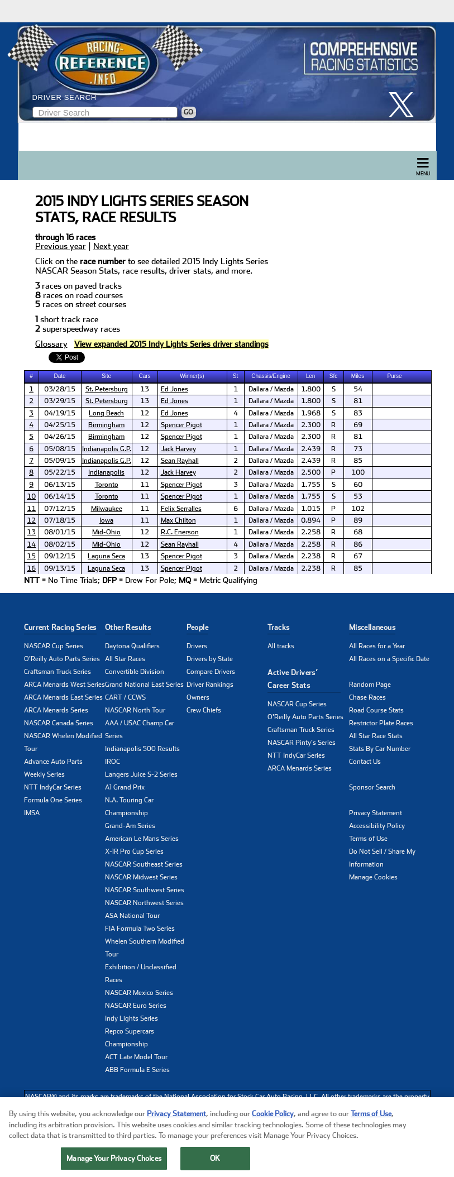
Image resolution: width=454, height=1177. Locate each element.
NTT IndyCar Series (53, 787)
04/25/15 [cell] (59, 425)
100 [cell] (358, 472)
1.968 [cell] (311, 413)
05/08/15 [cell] (59, 449)
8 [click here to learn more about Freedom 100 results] (31, 472)
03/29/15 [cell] (59, 401)
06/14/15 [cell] (59, 496)
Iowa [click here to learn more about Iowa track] (106, 520)
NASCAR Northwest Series (144, 903)
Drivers (197, 646)
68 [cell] (357, 532)
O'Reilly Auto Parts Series (62, 659)
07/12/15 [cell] (59, 509)
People (197, 627)
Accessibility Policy (377, 826)
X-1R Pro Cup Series (134, 851)
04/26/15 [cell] (59, 437)
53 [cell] (357, 496)
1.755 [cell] (311, 485)
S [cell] (334, 389)
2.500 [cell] (311, 472)
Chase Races (367, 697)
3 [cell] (235, 485)
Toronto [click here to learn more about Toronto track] (106, 485)
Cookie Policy (273, 1122)
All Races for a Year (377, 646)
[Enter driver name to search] (105, 112)
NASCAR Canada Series (58, 723)
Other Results (128, 627)
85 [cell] (357, 461)
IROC (112, 761)
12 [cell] (144, 413)
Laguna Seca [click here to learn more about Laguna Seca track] (106, 556)
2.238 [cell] (311, 556)
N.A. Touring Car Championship (129, 806)
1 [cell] (235, 389)
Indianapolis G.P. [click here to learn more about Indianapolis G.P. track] (106, 449)
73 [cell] (357, 449)
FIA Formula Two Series (140, 928)
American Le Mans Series (142, 839)
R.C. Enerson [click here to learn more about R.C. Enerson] (180, 532)
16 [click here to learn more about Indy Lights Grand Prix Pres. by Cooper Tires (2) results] (31, 568)
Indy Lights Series (131, 1018)
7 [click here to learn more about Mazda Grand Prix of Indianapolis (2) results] (31, 461)
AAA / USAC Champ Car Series (139, 729)
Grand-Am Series (130, 826)
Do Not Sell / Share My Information (382, 858)
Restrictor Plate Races (381, 723)
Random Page (370, 684)
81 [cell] (357, 401)
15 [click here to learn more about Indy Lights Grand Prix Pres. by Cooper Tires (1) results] (31, 556)
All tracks (280, 646)
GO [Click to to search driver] (188, 112)
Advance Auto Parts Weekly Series (53, 768)
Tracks (278, 627)
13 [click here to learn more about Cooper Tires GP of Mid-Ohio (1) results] (31, 532)
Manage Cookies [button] (373, 877)
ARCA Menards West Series (64, 684)
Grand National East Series (144, 684)
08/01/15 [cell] (59, 532)
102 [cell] (358, 509)
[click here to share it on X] (405, 104)
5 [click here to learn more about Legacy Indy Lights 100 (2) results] (31, 437)
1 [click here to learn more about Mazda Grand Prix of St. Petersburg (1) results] (31, 389)
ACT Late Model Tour (136, 1057)
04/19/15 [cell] (59, 413)
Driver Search (64, 97)
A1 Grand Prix (125, 787)
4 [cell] (235, 413)
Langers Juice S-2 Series (141, 774)
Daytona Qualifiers (132, 646)
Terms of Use (368, 839)
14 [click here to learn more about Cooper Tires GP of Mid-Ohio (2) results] (31, 544)
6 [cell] (235, 509)
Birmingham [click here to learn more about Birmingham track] (106, 425)
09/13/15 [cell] (59, 568)
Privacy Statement (375, 813)
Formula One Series (53, 800)
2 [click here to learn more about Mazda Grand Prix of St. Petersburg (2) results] (31, 401)
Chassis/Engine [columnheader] (270, 376)
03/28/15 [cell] (59, 389)
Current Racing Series (60, 627)
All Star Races (125, 659)
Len (311, 376)
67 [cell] (357, 556)
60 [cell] (357, 485)
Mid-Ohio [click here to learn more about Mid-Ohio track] (106, 532)
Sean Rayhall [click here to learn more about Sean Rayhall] (180, 461)
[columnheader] (32, 376)
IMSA (32, 813)
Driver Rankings (210, 684)
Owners (198, 697)
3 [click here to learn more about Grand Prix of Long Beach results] (31, 413)
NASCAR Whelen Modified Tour (63, 742)
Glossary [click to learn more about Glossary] (51, 344)
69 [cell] (357, 425)
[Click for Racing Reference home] (224, 72)
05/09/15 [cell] (59, 461)
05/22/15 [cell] (59, 472)
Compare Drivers (211, 672)
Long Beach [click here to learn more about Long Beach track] (106, 413)
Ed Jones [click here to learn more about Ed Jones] (174, 389)
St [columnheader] (235, 376)
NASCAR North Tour (135, 710)
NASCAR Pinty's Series (301, 743)
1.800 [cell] (311, 389)
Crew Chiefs (204, 710)
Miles (357, 376)
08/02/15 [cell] (59, 544)
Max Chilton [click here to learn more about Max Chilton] (178, 520)
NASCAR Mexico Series (139, 993)
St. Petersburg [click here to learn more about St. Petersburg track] (106, 389)
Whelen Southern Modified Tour (144, 947)
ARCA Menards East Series (63, 697)
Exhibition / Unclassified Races (140, 973)
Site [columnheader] (106, 376)
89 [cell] (357, 520)
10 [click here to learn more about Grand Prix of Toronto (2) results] (31, 496)
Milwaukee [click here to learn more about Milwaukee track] (106, 509)
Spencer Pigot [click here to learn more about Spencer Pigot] (181, 425)
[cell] (32, 389)
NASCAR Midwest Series (141, 877)
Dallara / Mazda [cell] (271, 389)
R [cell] (333, 425)
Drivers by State (210, 659)
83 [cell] (357, 413)
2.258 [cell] (311, 532)
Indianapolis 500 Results (142, 749)
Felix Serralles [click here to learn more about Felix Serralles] (181, 509)
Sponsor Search (372, 787)
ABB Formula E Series (137, 1070)
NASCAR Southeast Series (144, 864)
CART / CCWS (125, 697)
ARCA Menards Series (56, 710)
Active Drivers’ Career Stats (292, 679)
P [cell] (333, 472)
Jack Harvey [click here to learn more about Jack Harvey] (178, 449)
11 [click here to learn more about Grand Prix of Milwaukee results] (31, 509)
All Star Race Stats (376, 736)
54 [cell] (357, 389)
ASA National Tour (132, 916)
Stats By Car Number (379, 749)
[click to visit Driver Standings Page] (171, 344)
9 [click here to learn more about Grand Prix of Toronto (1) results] (31, 485)
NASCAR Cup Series (53, 646)
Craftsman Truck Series (57, 672)
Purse (394, 376)
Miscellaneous (372, 627)
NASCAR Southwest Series (144, 890)
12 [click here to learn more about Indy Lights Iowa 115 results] (31, 520)
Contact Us (365, 761)
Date (59, 376)
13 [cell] (144, 389)
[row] (227, 580)
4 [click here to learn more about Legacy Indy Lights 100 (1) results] (31, 425)
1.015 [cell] (311, 509)
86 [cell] (357, 544)
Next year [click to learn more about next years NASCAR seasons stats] (111, 246)
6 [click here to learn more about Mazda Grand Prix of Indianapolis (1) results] (31, 449)
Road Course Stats (376, 710)
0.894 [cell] (311, 520)
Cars (144, 376)
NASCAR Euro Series (135, 1005)
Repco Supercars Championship (129, 1037)
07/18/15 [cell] (59, 520)
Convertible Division (134, 672)
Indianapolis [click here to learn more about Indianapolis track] (106, 472)
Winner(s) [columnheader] (192, 376)
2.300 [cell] (311, 425)
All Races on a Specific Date (389, 659)
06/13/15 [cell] (59, 485)
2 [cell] (235, 461)
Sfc (333, 376)
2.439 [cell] (311, 449)
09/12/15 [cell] (59, 556)
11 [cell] (144, 485)
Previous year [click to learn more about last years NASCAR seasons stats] (60, 246)
